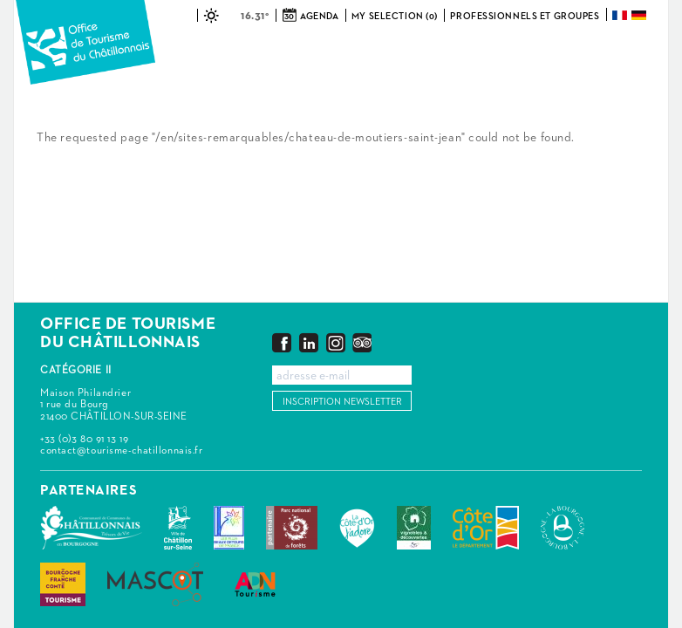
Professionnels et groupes (524, 16)
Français (621, 15)
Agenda (319, 16)
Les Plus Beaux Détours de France (229, 528)
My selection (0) (394, 16)
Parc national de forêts (291, 528)
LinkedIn (308, 342)
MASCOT (155, 584)
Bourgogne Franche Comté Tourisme (62, 584)
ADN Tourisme (255, 584)
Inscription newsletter (342, 401)
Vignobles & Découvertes (414, 528)
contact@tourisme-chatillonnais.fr (121, 451)
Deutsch (640, 15)
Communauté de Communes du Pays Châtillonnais (91, 528)
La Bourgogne (562, 528)
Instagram (335, 342)
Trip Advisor (362, 342)
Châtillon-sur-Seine (178, 528)
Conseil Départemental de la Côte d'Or (486, 528)
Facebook (281, 342)
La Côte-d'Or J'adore (357, 528)
